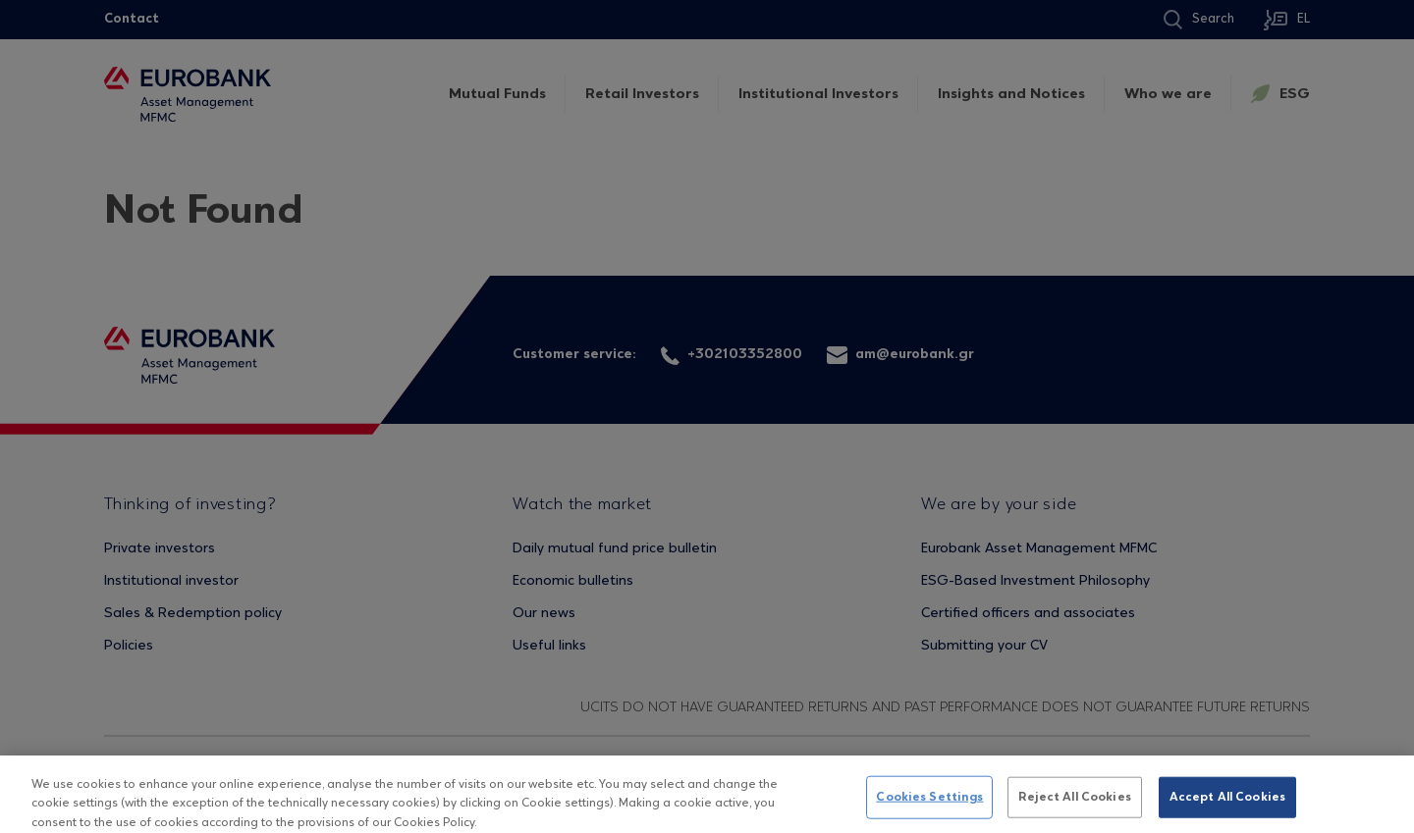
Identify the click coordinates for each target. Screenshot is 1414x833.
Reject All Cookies (1074, 803)
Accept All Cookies (1227, 803)
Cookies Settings (929, 803)
